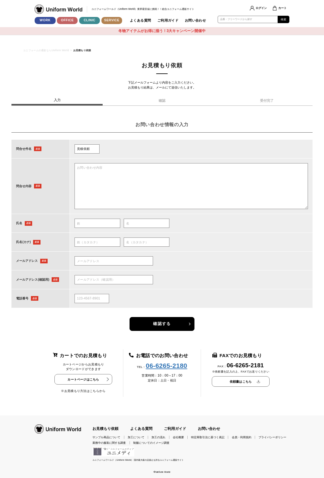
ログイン (261, 8)
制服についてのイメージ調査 (151, 442)
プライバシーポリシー (272, 437)
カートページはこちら (83, 379)
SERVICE (111, 20)
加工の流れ (158, 437)
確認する (162, 323)
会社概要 (178, 437)
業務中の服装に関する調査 (109, 442)
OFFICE (67, 20)
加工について (136, 437)
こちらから (98, 391)
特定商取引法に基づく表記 (207, 437)
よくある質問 (140, 20)
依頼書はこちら (241, 381)
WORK (45, 20)
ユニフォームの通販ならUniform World (46, 50)
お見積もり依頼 (105, 428)
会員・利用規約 (241, 437)
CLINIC (90, 20)
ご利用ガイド (168, 20)
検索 (284, 19)
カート (282, 8)
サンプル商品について (106, 437)
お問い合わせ (195, 20)
